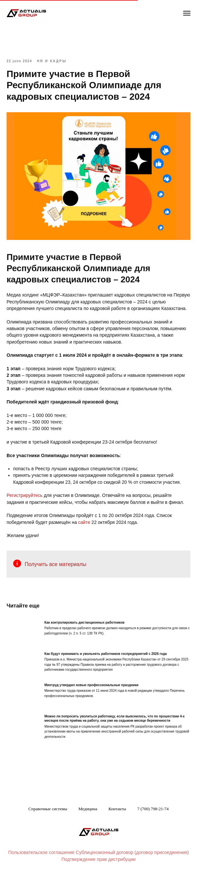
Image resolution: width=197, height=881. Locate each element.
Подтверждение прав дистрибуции (98, 859)
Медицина (88, 808)
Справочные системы (47, 808)
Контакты (117, 808)
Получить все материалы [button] (55, 564)
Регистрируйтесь (24, 495)
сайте (84, 522)
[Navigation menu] (186, 13)
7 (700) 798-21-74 (152, 808)
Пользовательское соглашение (41, 852)
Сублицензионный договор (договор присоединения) (132, 852)
